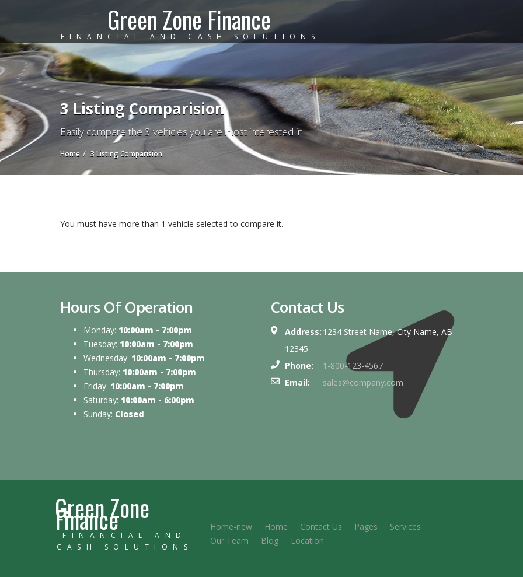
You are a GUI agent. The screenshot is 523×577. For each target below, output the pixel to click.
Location (307, 540)
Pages (366, 526)
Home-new (231, 526)
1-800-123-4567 (353, 365)
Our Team (229, 540)
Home (276, 526)
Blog (269, 540)
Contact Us (321, 526)
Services (405, 526)
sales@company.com (363, 382)
